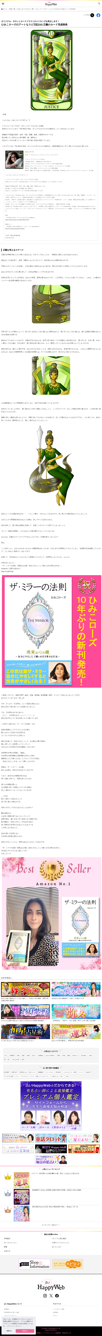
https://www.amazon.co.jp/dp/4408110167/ (17, 219)
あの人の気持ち (50, 1055)
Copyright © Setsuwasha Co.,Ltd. (51, 1328)
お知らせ (7, 1251)
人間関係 (11, 1055)
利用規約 (6, 1309)
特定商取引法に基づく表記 (11, 1312)
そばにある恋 (15, 1059)
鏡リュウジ (32, 1072)
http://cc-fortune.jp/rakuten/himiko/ (15, 228)
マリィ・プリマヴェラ (21, 1076)
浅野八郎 (14, 1072)
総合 (23, 1059)
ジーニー (81, 1072)
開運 (5, 1247)
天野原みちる (23, 1072)
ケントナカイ (49, 1072)
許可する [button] (24, 1331)
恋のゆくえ (76, 1055)
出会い (34, 1055)
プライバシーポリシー (10, 1315)
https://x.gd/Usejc (7, 571)
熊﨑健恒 (40, 1072)
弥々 (62, 1076)
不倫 (63, 1055)
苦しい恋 (6, 1059)
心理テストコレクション (60, 1242)
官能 (58, 1055)
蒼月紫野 (6, 1072)
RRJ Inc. (54, 1330)
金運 (23, 1055)
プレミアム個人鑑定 (59, 1238)
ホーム (4, 9)
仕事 (18, 1055)
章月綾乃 (58, 1072)
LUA (67, 1076)
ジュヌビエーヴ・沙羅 (69, 1072)
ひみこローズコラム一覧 (25, 9)
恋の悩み (83, 1055)
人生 (5, 1055)
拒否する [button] (9, 1331)
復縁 (68, 1055)
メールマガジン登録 (58, 1309)
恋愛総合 (40, 1055)
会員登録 (55, 1312)
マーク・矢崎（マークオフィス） (40, 1076)
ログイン (55, 1315)
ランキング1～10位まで (51, 1225)
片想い (91, 1055)
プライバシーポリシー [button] (14, 1326)
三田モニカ (55, 1076)
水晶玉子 (88, 1072)
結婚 (28, 1055)
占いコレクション (10, 1242)
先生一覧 (12, 9)
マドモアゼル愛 (8, 1076)
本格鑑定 (7, 1238)
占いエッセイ (57, 1247)
